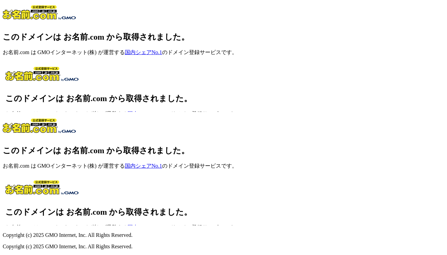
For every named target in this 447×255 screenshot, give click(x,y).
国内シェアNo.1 (143, 52)
